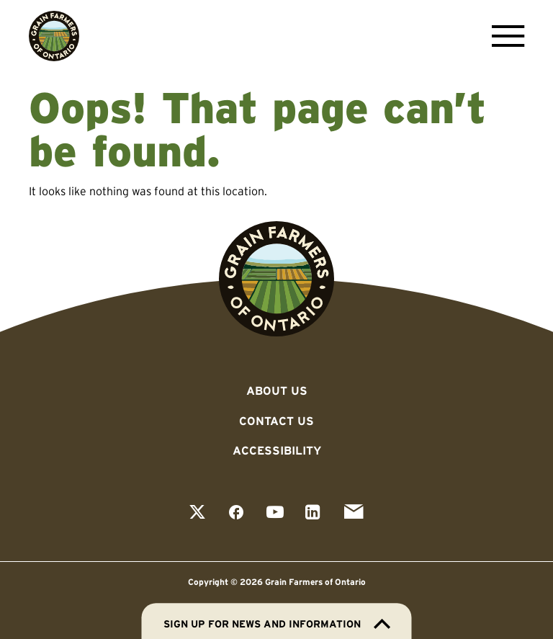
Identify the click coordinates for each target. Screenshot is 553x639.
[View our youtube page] (275, 513)
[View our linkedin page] (312, 513)
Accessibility (277, 450)
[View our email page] (353, 513)
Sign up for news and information (276, 624)
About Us (276, 390)
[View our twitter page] (197, 513)
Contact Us (276, 420)
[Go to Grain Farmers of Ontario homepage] (54, 36)
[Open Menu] (504, 36)
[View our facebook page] (236, 513)
